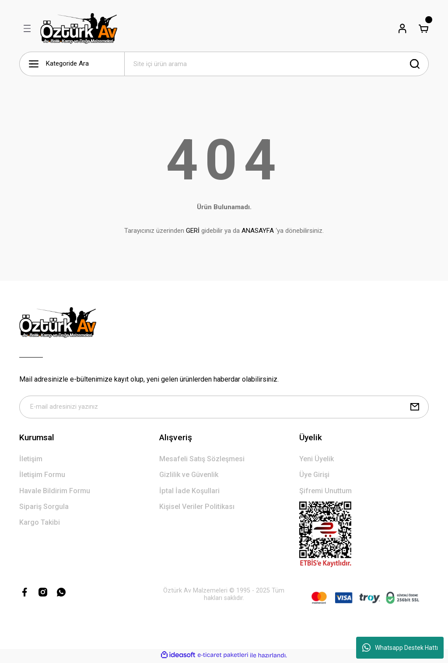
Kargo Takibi (39, 524)
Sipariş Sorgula (44, 508)
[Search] (276, 64)
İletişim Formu (42, 476)
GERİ (193, 231)
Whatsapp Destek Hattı (400, 647)
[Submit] (415, 408)
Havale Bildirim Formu (54, 492)
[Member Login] (402, 28)
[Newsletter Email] (224, 408)
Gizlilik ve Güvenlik (188, 476)
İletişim (30, 460)
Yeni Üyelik (316, 460)
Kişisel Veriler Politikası (196, 508)
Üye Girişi (314, 476)
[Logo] (78, 28)
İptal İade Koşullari (189, 492)
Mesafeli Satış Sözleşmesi (202, 460)
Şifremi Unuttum (325, 492)
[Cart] (423, 28)
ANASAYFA (258, 231)
